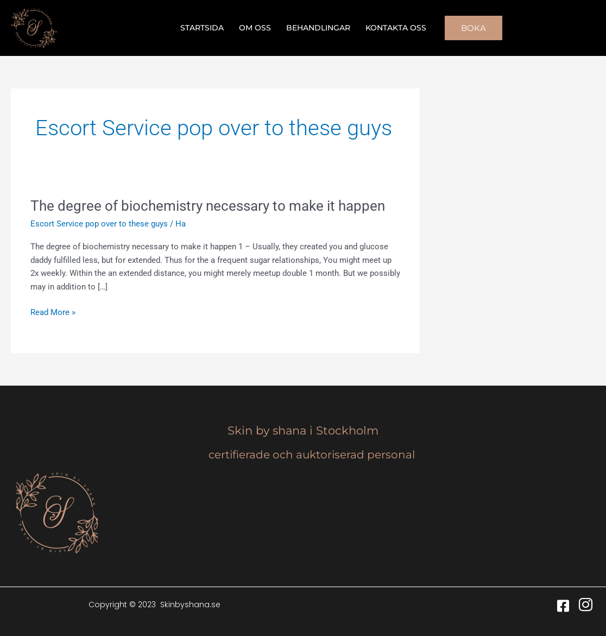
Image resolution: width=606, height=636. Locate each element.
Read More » (52, 311)
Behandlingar (318, 28)
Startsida (202, 28)
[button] (473, 28)
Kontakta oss (395, 28)
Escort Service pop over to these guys (99, 224)
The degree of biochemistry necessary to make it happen (207, 206)
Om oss (255, 28)
